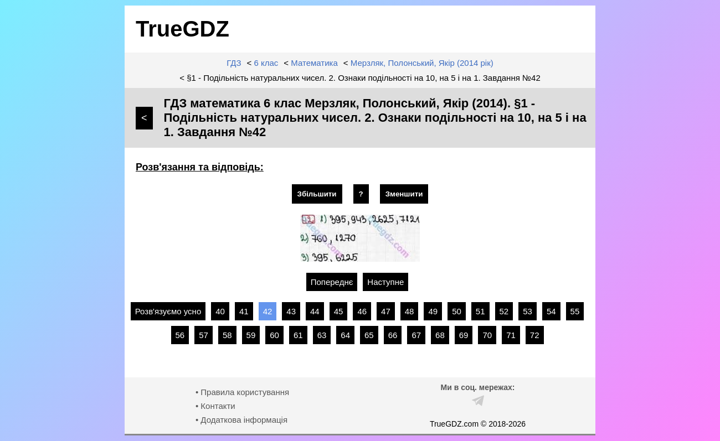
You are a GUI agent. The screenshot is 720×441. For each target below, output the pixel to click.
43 (291, 311)
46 (362, 311)
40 (220, 311)
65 (369, 335)
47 (385, 311)
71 (511, 335)
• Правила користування (242, 392)
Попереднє (332, 282)
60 (274, 335)
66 (393, 335)
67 (416, 335)
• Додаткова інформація (241, 419)
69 (464, 335)
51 (480, 311)
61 (298, 335)
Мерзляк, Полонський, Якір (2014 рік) (422, 63)
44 (315, 311)
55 (575, 311)
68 (440, 335)
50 (456, 311)
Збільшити (317, 194)
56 (180, 335)
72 (534, 335)
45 (338, 311)
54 (551, 311)
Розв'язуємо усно (168, 311)
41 (244, 311)
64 (345, 335)
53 (527, 311)
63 (322, 335)
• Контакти (215, 406)
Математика (314, 63)
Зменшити (404, 194)
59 (251, 335)
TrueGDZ (182, 29)
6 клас (266, 63)
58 (227, 335)
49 (433, 311)
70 (487, 335)
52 (504, 311)
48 (409, 311)
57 (203, 335)
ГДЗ (234, 63)
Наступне (385, 282)
